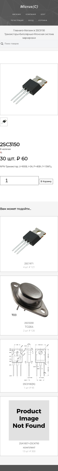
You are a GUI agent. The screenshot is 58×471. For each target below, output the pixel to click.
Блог (43, 14)
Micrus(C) (29, 7)
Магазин (17, 14)
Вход (31, 20)
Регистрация (17, 20)
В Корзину (46, 181)
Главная (17, 30)
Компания (31, 14)
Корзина (43, 20)
